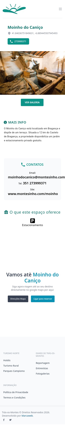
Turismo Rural (11, 365)
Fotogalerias (43, 373)
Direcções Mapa (18, 298)
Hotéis (6, 360)
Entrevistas (42, 368)
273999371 (18, 41)
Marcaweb (27, 415)
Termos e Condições (14, 397)
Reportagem (43, 363)
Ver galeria (32, 102)
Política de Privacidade (15, 392)
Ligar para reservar (43, 298)
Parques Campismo (14, 371)
